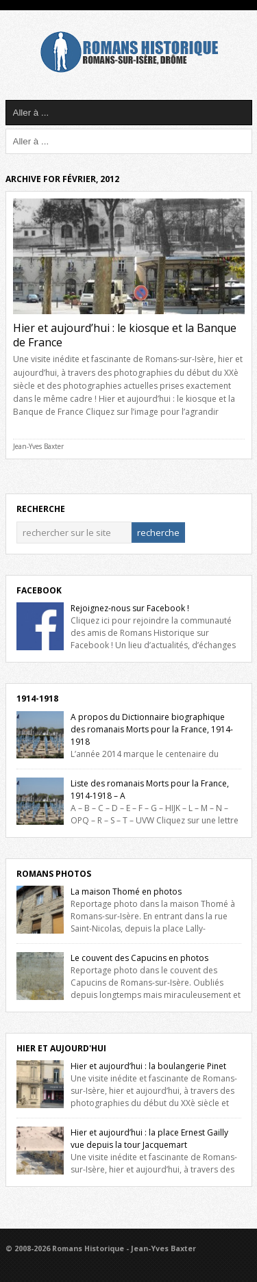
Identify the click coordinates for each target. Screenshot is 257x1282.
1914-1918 (37, 698)
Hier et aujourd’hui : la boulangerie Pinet (148, 1066)
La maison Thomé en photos (126, 891)
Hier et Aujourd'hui (61, 1048)
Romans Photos (53, 874)
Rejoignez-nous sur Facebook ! (130, 608)
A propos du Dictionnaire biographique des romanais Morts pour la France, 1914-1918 (152, 729)
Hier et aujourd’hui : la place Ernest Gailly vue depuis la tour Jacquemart (149, 1139)
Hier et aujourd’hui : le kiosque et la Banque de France (124, 335)
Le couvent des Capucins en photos (139, 958)
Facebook (39, 590)
